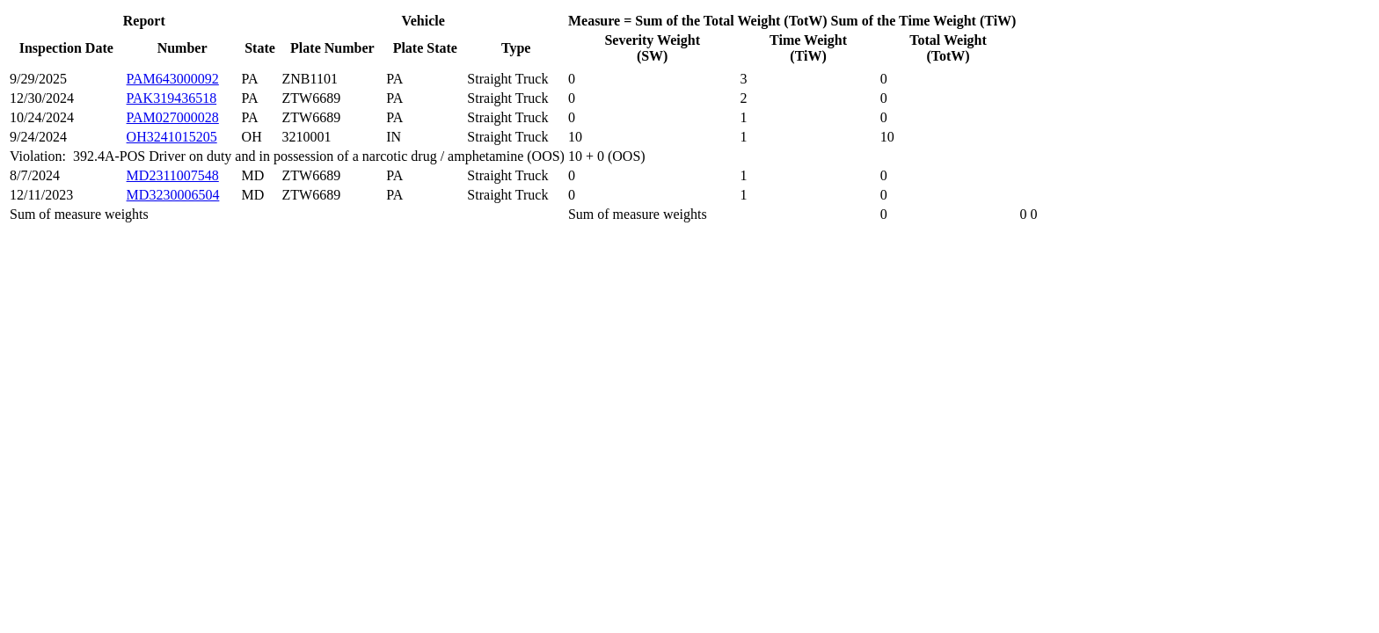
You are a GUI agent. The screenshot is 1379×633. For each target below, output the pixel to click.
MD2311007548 (173, 175)
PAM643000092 (173, 78)
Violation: (41, 156)
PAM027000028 (173, 117)
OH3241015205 (172, 136)
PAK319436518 (172, 98)
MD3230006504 (173, 194)
